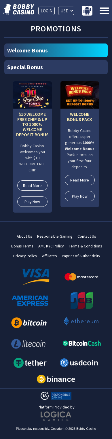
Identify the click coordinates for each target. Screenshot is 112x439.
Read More (32, 185)
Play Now (32, 201)
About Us (24, 236)
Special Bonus (25, 67)
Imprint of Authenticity (81, 255)
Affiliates (49, 255)
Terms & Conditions (85, 246)
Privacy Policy (25, 255)
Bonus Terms (22, 246)
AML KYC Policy (51, 246)
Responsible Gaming (55, 236)
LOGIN (46, 11)
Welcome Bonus (27, 50)
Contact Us (86, 236)
